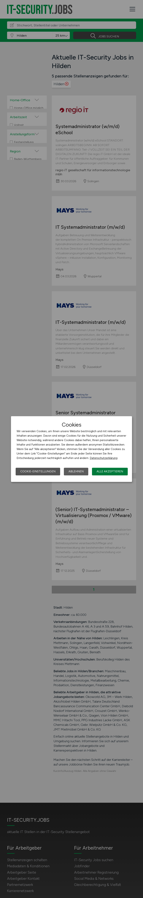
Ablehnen (76, 471)
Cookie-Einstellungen (37, 471)
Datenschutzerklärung (103, 458)
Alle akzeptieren (110, 471)
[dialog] (71, 449)
